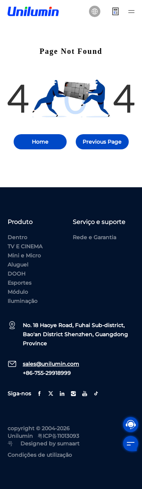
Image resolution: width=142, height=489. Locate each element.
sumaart (68, 443)
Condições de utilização (40, 454)
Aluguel (18, 264)
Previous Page (102, 141)
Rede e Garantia (94, 237)
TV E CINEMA (25, 246)
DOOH (16, 273)
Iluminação (22, 301)
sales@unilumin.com (51, 363)
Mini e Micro (24, 255)
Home (40, 141)
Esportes (19, 282)
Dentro (17, 237)
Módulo (18, 291)
